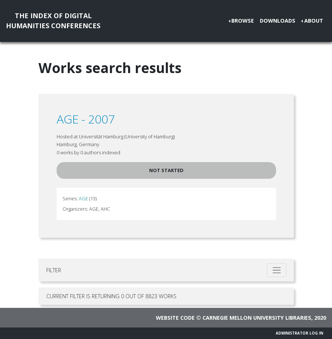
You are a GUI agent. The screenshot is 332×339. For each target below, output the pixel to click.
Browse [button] (242, 20)
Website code (175, 317)
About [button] (313, 20)
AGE (83, 198)
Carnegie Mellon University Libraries (256, 317)
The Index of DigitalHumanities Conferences (53, 20)
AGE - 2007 (86, 119)
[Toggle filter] (276, 270)
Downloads (277, 20)
